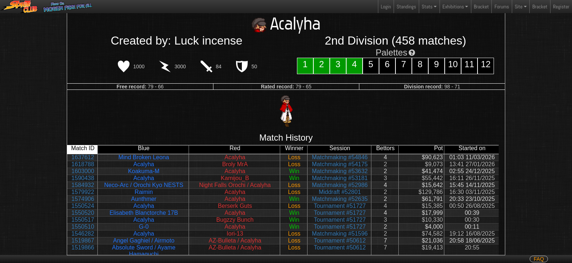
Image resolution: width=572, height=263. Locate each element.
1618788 (83, 164)
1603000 (83, 171)
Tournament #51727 (340, 206)
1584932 (83, 185)
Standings (406, 8)
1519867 (83, 240)
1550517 (83, 220)
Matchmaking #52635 (340, 199)
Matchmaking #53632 (340, 171)
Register (561, 6)
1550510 (83, 227)
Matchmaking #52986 (340, 185)
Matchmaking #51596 (340, 233)
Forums (502, 6)
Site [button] (518, 6)
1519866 (83, 247)
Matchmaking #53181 (340, 178)
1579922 (83, 192)
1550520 (83, 213)
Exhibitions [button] (453, 6)
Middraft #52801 (340, 192)
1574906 (83, 199)
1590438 (83, 178)
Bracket (481, 6)
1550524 (83, 206)
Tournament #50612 (340, 240)
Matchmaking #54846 (340, 157)
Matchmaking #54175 (340, 164)
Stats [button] (427, 6)
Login (386, 6)
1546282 (83, 233)
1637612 (83, 157)
